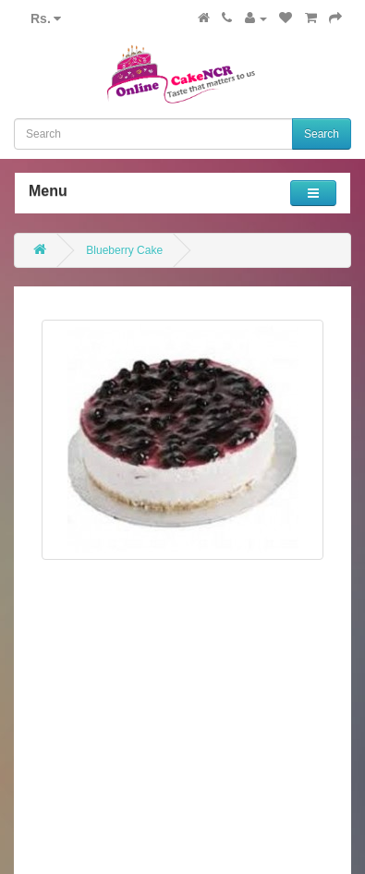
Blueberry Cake (124, 250)
